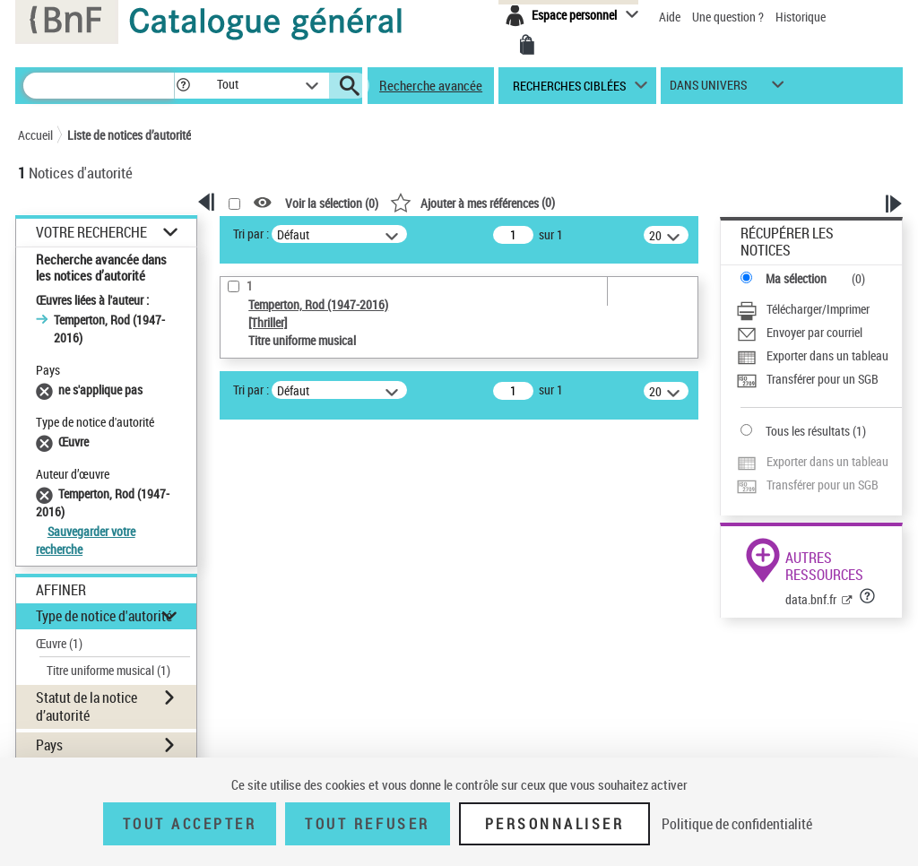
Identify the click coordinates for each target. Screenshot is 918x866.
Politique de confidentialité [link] (737, 824)
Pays (49, 745)
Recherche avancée (430, 85)
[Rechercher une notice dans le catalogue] (98, 86)
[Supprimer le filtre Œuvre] (47, 441)
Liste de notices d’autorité (129, 134)
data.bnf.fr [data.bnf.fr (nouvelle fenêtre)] (810, 599)
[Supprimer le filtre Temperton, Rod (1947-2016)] (47, 493)
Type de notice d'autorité (104, 616)
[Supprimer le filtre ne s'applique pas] (47, 389)
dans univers (708, 89)
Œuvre (59, 643)
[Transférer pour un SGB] (807, 381)
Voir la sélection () (331, 203)
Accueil (35, 134)
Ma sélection (796, 278)
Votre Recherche (91, 232)
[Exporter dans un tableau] (812, 357)
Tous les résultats (808, 430)
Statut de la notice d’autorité (86, 706)
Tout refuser (367, 824)
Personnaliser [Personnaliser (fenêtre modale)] (555, 824)
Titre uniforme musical (108, 670)
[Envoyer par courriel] (799, 334)
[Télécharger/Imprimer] (803, 311)
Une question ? (729, 16)
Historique (800, 16)
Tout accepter (190, 824)
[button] (183, 86)
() (472, 202)
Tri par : (251, 233)
